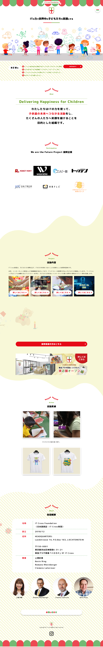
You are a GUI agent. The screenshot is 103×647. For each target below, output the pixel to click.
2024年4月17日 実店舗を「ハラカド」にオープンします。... (44, 69)
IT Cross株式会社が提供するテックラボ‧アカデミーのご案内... (44, 66)
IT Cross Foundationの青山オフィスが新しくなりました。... (44, 72)
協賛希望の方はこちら (51, 344)
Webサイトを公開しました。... (34, 75)
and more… (75, 66)
